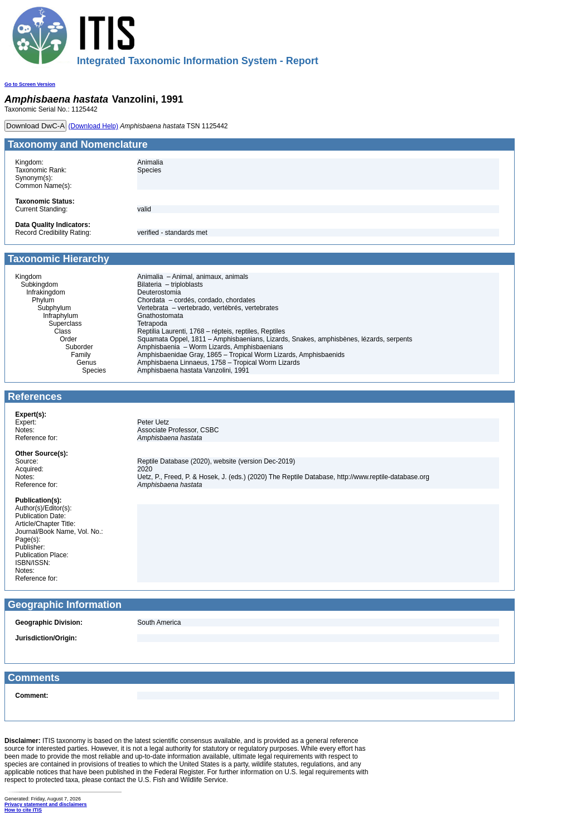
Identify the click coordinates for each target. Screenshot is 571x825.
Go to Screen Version (29, 84)
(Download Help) (93, 126)
